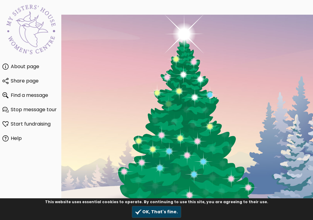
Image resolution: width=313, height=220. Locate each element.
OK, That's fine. (156, 212)
